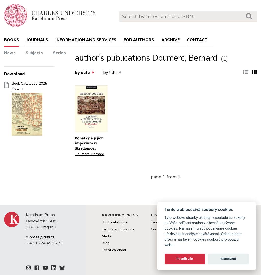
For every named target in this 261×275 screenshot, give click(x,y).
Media (107, 236)
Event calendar (114, 250)
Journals (37, 40)
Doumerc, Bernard (89, 154)
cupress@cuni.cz (40, 237)
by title (112, 72)
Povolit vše (185, 259)
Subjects (34, 53)
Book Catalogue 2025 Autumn (29, 110)
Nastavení (228, 259)
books (11, 40)
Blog (105, 243)
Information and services (85, 40)
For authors (139, 40)
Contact (197, 40)
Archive (170, 40)
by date (84, 72)
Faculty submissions (118, 229)
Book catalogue (114, 222)
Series (59, 53)
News (10, 53)
